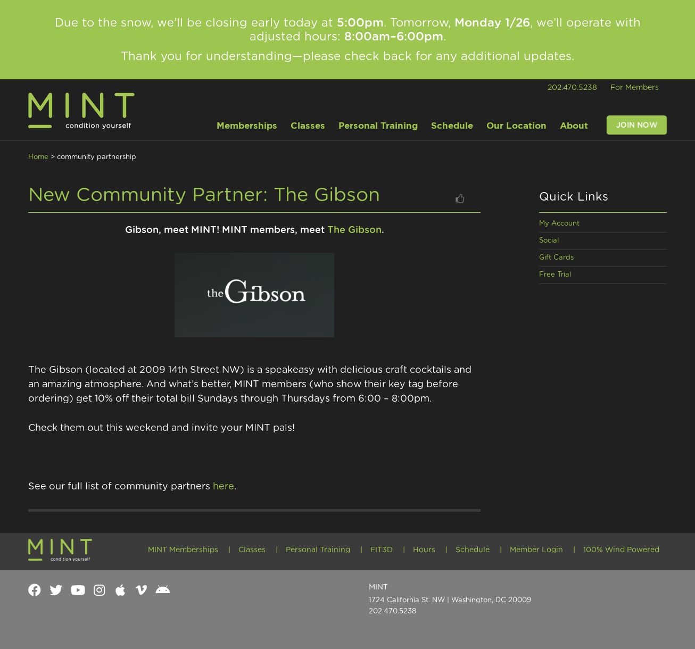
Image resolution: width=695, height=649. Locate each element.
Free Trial (555, 274)
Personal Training (318, 550)
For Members (634, 87)
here (223, 487)
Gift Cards (556, 257)
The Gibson (354, 230)
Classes (252, 550)
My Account (559, 223)
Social (549, 240)
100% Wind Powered (621, 550)
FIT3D (381, 550)
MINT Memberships (183, 550)
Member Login (536, 550)
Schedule (473, 550)
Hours (424, 550)
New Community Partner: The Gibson (204, 195)
